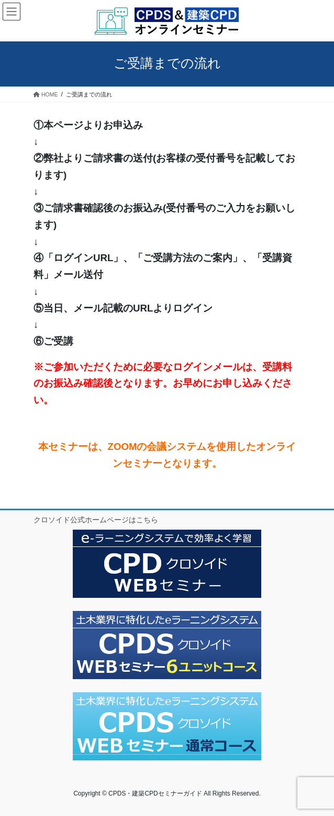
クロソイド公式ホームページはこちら (96, 520)
